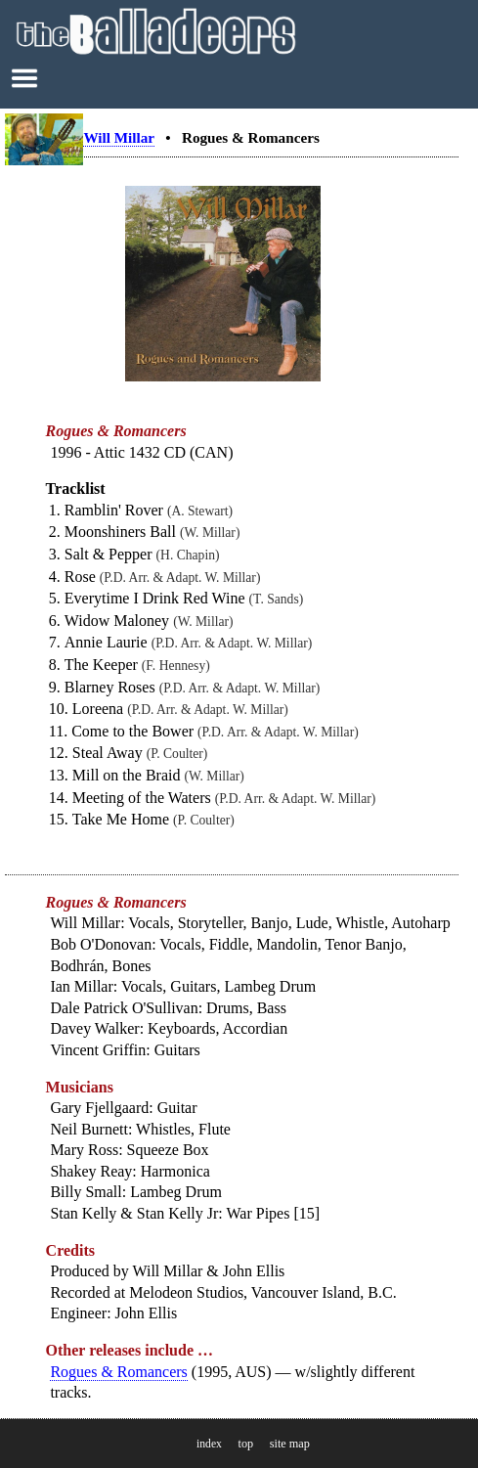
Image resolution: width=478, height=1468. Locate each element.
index (209, 1444)
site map (290, 1443)
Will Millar (118, 137)
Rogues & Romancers (118, 1371)
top (245, 1443)
